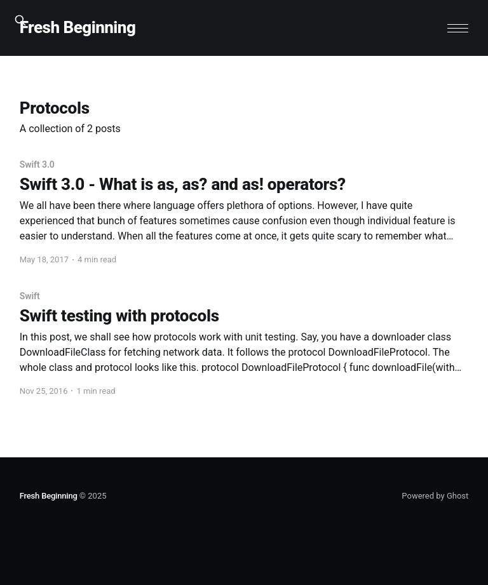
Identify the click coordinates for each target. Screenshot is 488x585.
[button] (457, 28)
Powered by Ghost (435, 496)
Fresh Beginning (78, 27)
